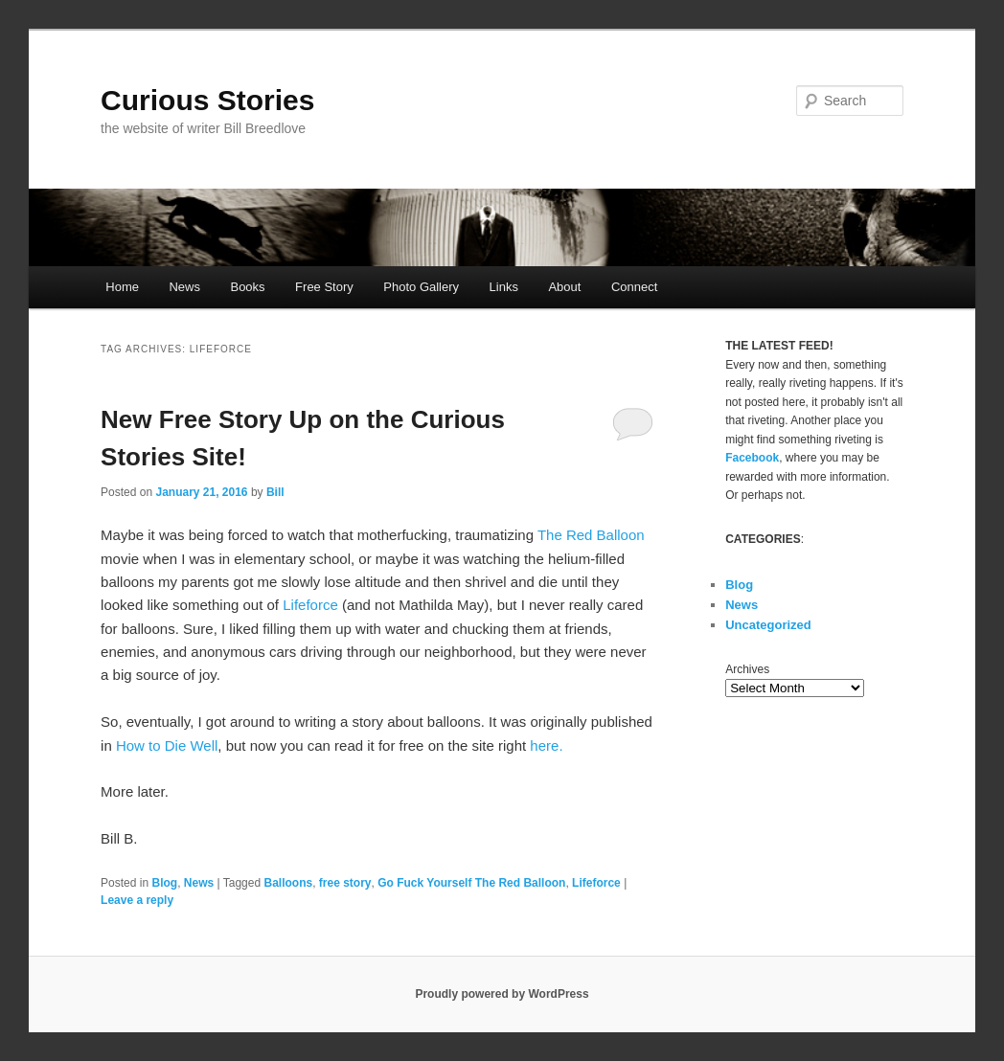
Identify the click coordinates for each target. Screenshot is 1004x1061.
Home (122, 287)
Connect (634, 287)
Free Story (324, 287)
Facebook (752, 457)
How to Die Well (166, 745)
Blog (164, 883)
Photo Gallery (421, 287)
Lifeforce (310, 605)
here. (546, 745)
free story (345, 883)
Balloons (287, 883)
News (184, 287)
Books (247, 287)
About (564, 287)
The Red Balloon (591, 535)
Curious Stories (207, 100)
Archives (747, 669)
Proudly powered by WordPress (501, 994)
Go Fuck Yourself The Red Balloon (471, 883)
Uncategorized (768, 625)
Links (504, 287)
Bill (275, 492)
